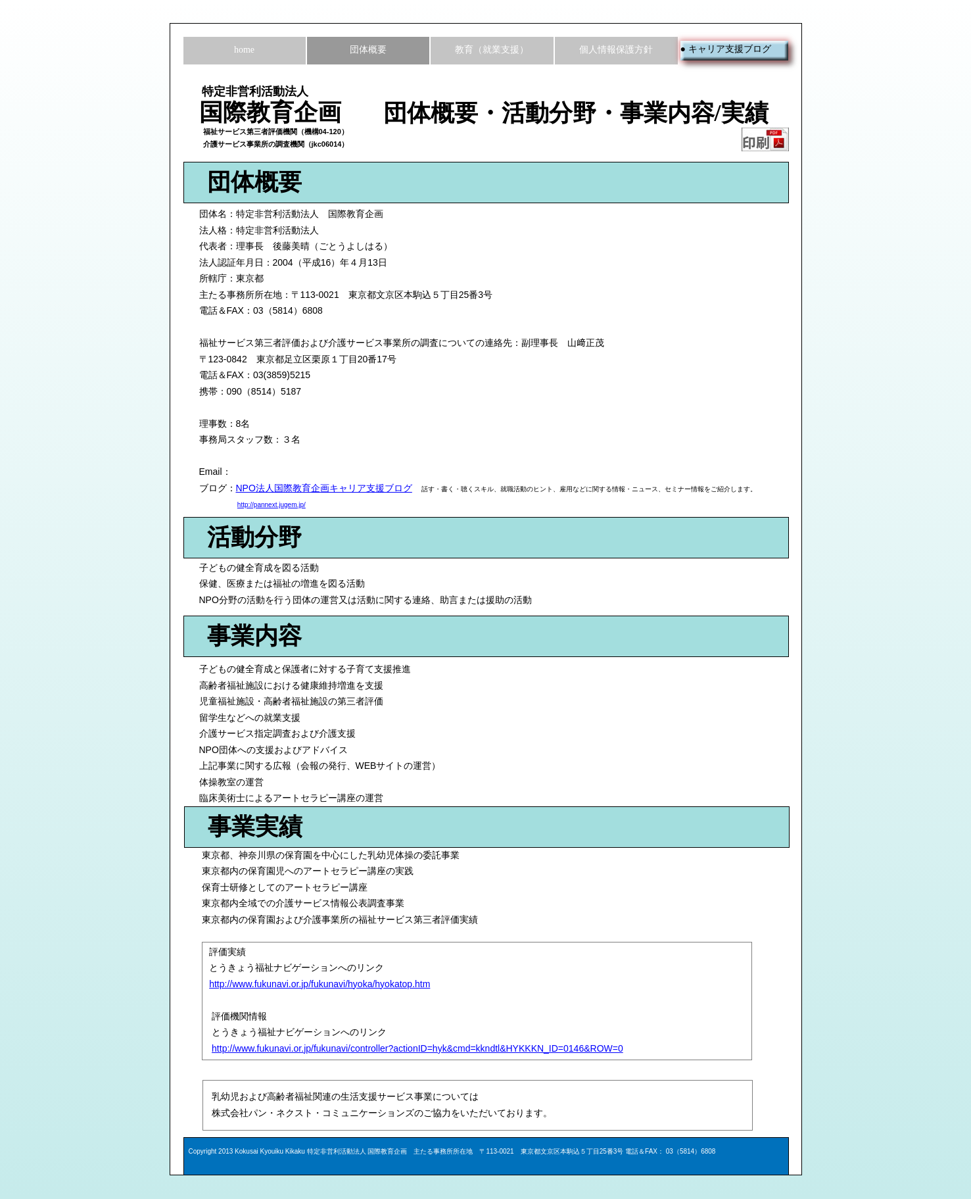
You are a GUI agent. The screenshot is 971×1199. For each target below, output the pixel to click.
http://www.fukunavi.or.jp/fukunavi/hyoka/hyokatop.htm (319, 984)
